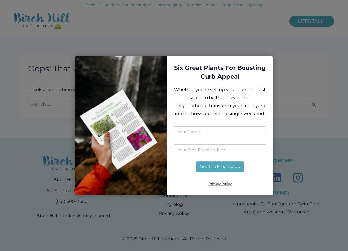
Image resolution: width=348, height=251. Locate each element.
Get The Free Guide (220, 166)
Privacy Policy (220, 184)
